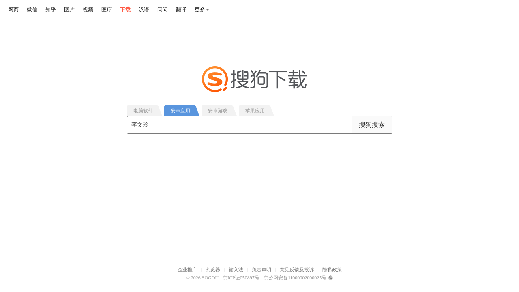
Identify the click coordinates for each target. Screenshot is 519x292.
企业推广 (187, 270)
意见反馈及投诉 (297, 270)
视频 (88, 9)
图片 (69, 9)
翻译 (181, 9)
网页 (13, 9)
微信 (32, 9)
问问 (162, 9)
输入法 (236, 270)
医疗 (106, 9)
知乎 (50, 9)
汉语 (144, 9)
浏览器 (213, 270)
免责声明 (261, 270)
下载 (125, 9)
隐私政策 (332, 270)
